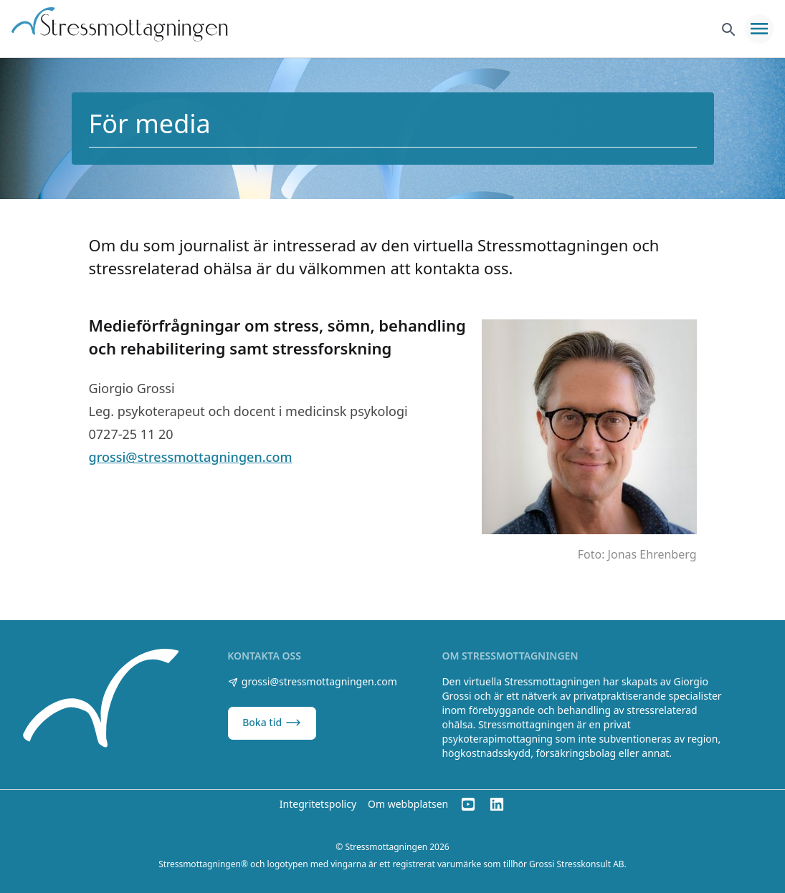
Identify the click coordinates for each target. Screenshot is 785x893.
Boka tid (272, 722)
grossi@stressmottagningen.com (190, 456)
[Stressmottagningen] (103, 700)
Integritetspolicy (318, 804)
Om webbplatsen (408, 804)
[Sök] (727, 28)
